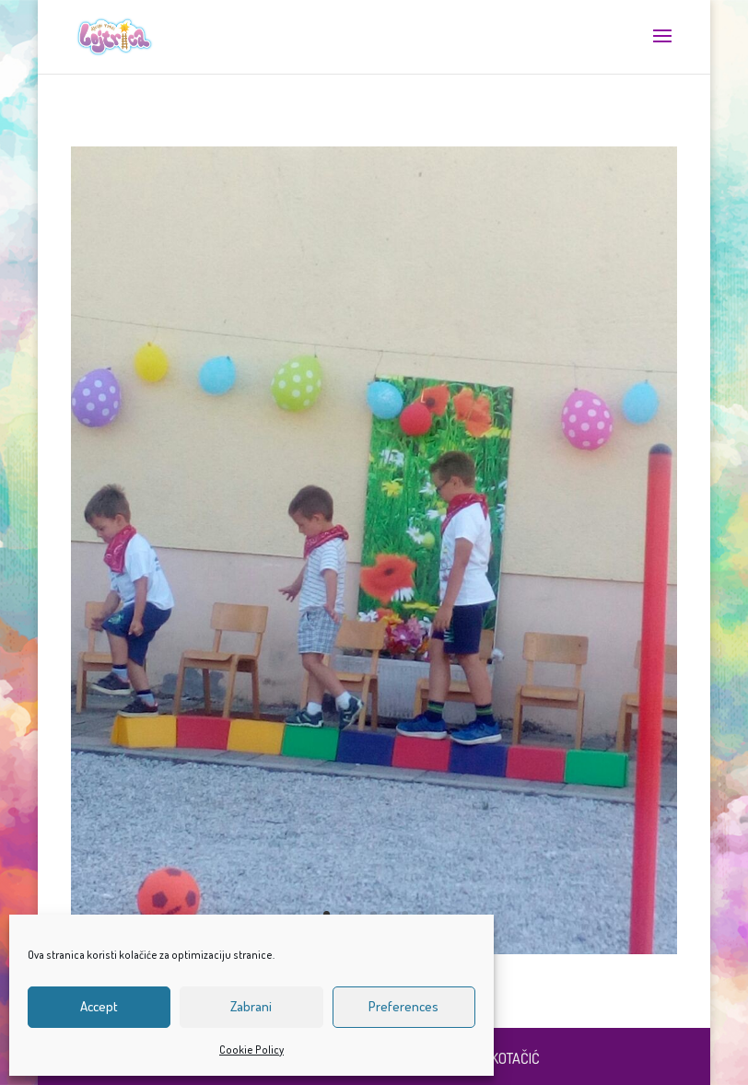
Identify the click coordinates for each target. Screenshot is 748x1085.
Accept (99, 1006)
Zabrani (251, 1006)
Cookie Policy (251, 1049)
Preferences (403, 1006)
